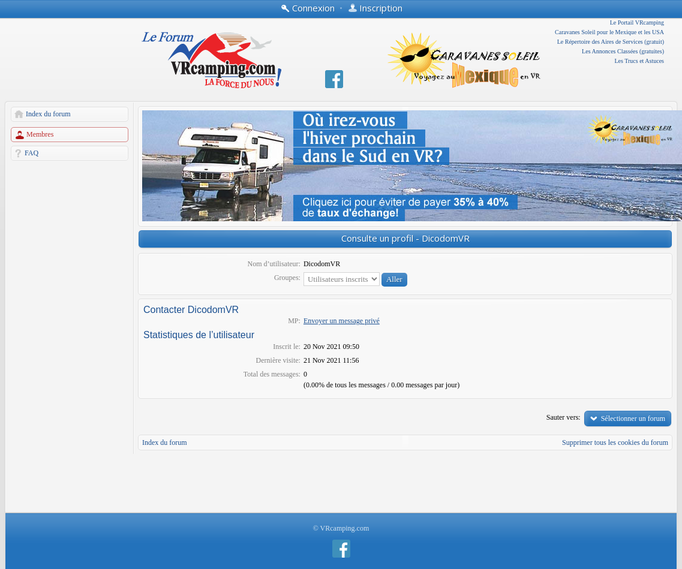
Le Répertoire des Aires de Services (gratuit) (610, 41)
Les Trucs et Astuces (640, 61)
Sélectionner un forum (633, 418)
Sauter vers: (563, 417)
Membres (39, 134)
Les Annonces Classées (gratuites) (623, 51)
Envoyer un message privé (342, 321)
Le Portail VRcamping (637, 22)
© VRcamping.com (341, 528)
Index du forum (48, 114)
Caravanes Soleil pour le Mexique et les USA (609, 32)
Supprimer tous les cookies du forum (615, 442)
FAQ (31, 153)
